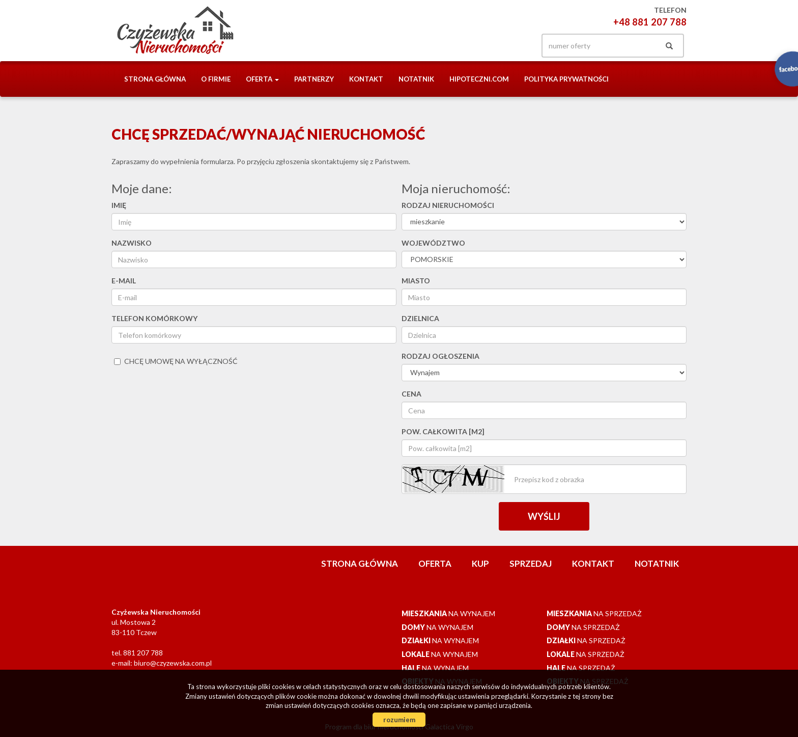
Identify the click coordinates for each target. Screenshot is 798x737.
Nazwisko (131, 243)
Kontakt (366, 79)
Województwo (433, 243)
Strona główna (155, 79)
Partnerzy (314, 79)
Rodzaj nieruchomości (448, 205)
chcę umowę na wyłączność (176, 361)
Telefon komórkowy (154, 318)
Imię (118, 205)
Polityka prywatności (566, 79)
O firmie (216, 79)
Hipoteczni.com (479, 79)
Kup (480, 563)
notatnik (416, 79)
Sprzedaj (530, 563)
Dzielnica (420, 318)
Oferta (434, 563)
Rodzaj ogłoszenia (440, 356)
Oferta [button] (262, 79)
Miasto (416, 280)
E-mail (123, 280)
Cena (411, 393)
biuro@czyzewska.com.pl (173, 663)
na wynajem (448, 613)
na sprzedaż (594, 613)
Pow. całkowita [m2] (443, 431)
